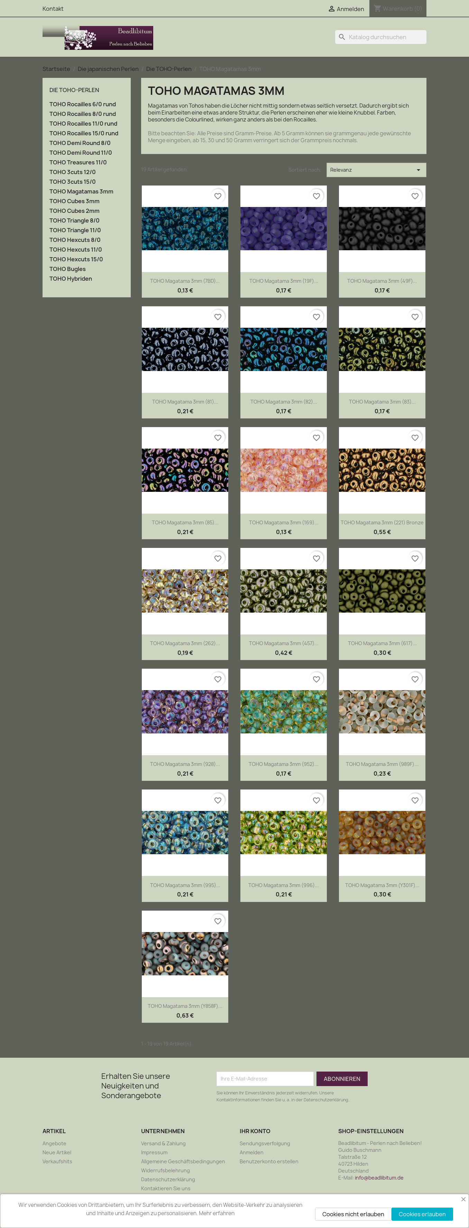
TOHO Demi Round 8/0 (80, 143)
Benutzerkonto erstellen (269, 1161)
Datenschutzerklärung (168, 1179)
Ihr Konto (255, 1131)
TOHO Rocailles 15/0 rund (83, 133)
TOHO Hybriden (70, 278)
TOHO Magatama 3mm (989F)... (382, 764)
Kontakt (53, 8)
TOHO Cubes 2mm (74, 211)
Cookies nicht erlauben (353, 1214)
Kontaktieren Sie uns (166, 1188)
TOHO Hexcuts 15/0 (76, 259)
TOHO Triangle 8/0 (74, 220)
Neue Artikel (57, 1152)
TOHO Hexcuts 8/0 (75, 240)
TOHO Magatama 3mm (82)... (283, 401)
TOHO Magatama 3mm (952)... (284, 764)
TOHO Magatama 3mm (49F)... (382, 281)
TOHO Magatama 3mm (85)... (185, 522)
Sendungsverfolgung (265, 1143)
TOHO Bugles (67, 269)
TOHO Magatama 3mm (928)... (185, 764)
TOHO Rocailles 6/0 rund (82, 104)
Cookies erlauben (422, 1214)
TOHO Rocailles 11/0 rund (83, 123)
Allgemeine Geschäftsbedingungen (183, 1161)
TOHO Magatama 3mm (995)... (185, 885)
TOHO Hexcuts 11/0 (75, 249)
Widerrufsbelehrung (165, 1170)
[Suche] (380, 37)
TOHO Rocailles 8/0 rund (82, 114)
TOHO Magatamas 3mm (81, 191)
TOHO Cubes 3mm (74, 201)
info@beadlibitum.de (379, 1177)
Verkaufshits (57, 1161)
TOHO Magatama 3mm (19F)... (283, 281)
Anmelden (252, 1152)
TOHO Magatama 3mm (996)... (283, 885)
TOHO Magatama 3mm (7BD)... (185, 281)
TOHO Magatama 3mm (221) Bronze (382, 522)
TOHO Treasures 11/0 (78, 162)
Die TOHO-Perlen (74, 90)
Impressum (154, 1152)
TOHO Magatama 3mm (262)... (185, 643)
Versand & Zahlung (163, 1143)
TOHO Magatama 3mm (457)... (284, 643)
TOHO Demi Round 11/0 (80, 152)
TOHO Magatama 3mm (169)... (284, 522)
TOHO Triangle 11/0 (75, 230)
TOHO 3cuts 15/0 (72, 182)
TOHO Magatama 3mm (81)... (185, 401)
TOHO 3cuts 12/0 (72, 172)
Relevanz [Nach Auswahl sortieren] (376, 170)
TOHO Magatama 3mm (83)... (382, 401)
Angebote (54, 1143)
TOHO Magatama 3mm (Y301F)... (382, 885)
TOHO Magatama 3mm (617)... (382, 643)
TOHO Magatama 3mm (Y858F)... (185, 1006)
